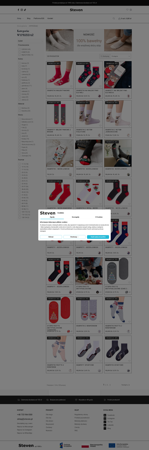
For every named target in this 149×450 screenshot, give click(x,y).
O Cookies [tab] (99, 217)
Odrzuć (50, 237)
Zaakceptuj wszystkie (98, 237)
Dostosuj (74, 237)
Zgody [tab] (52, 217)
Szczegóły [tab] (75, 217)
